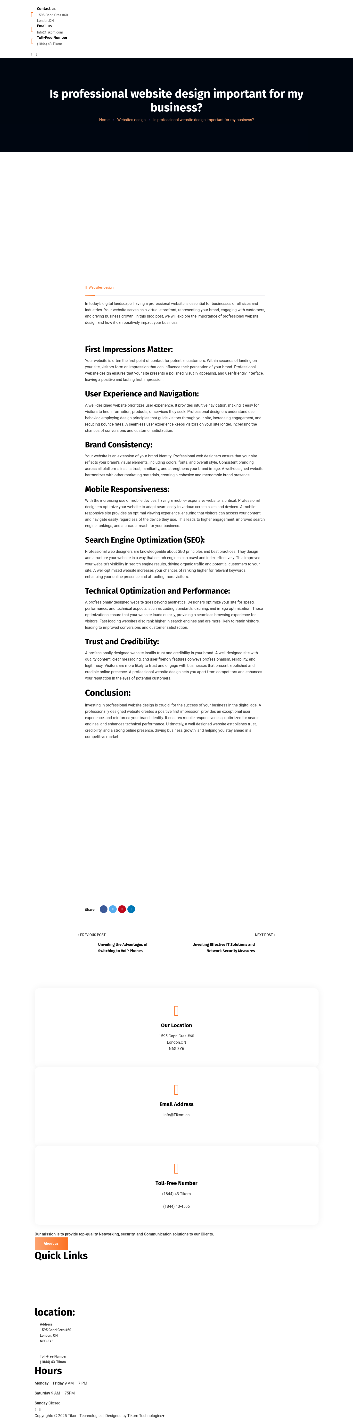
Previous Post (92, 935)
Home (104, 120)
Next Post (265, 935)
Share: (90, 909)
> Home (41, 1268)
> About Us (44, 1277)
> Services (44, 1285)
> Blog (40, 1294)
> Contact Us (46, 1303)
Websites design (131, 120)
